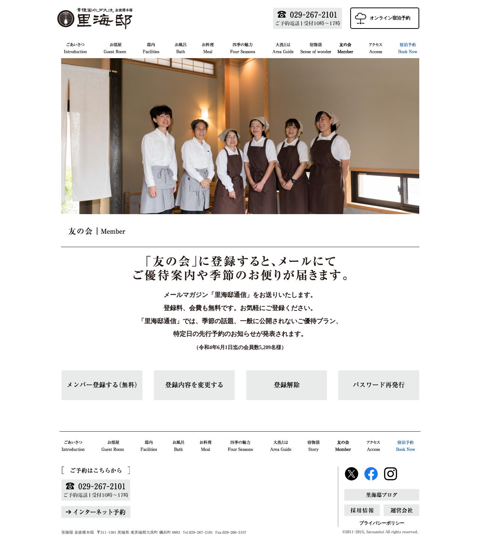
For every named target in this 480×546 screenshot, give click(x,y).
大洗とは (283, 47)
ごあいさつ (78, 47)
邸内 (150, 47)
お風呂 (180, 47)
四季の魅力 (243, 47)
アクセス (375, 47)
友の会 (345, 47)
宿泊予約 (404, 47)
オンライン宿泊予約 (390, 18)
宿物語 (315, 47)
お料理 (208, 47)
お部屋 (114, 47)
